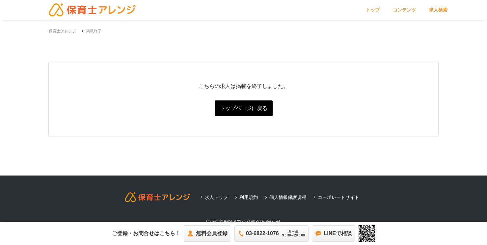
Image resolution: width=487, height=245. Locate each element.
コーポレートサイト (338, 197)
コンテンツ (404, 10)
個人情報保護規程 (287, 197)
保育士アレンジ (62, 31)
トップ (373, 10)
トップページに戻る (243, 108)
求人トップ (216, 197)
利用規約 (248, 197)
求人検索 (438, 10)
